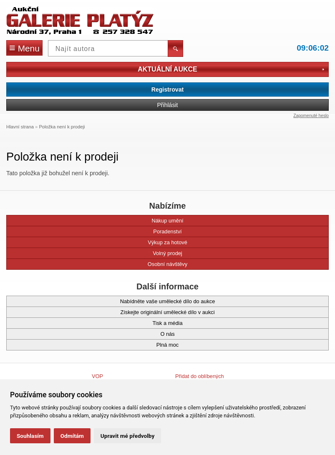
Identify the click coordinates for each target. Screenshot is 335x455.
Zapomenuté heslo (311, 115)
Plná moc (96, 345)
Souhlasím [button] (30, 435)
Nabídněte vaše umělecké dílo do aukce (114, 301)
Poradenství (98, 231)
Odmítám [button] (72, 435)
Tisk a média (98, 323)
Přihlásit (167, 105)
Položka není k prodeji (62, 126)
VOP (97, 376)
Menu (24, 48)
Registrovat (167, 89)
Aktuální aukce (231, 69)
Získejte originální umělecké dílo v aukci (114, 312)
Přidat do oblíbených (199, 376)
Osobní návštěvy (100, 264)
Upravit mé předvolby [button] (127, 435)
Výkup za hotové (100, 242)
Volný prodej (98, 253)
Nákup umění (99, 220)
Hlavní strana (20, 126)
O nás (94, 334)
